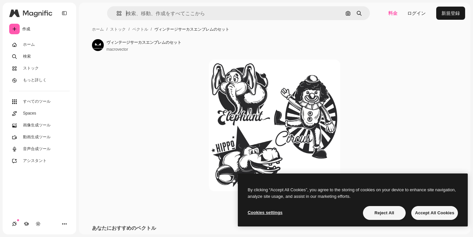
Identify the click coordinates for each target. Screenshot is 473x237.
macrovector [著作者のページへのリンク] (117, 49)
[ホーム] (39, 45)
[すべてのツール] (39, 101)
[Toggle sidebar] (64, 13)
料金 (392, 13)
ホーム (98, 29)
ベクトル (140, 29)
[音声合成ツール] (39, 149)
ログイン (416, 13)
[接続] (14, 224)
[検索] (39, 56)
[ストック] (39, 68)
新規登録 (450, 13)
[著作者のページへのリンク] (98, 45)
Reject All (384, 212)
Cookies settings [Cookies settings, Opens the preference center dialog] (265, 212)
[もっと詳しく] (39, 80)
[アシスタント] (39, 161)
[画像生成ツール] (39, 125)
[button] (116, 13)
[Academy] (26, 224)
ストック (118, 29)
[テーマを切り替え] (38, 224)
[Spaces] (39, 113)
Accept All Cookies (434, 212)
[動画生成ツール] (39, 137)
